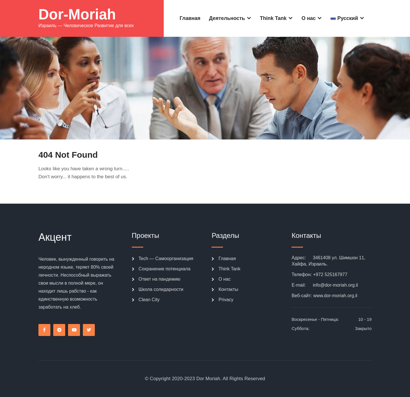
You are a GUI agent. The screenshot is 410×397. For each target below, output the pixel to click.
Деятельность (227, 18)
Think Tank (273, 18)
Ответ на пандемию (160, 279)
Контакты (228, 289)
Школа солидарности (161, 289)
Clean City (149, 299)
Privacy (225, 299)
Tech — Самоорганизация (166, 258)
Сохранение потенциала (164, 268)
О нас (309, 18)
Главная (190, 18)
